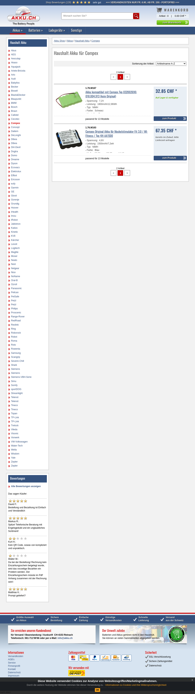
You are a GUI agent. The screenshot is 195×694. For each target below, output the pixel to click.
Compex (15, 123)
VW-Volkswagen (19, 441)
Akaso (14, 62)
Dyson (14, 163)
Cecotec (15, 119)
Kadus (14, 228)
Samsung (16, 353)
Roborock (16, 332)
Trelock (14, 425)
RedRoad (16, 320)
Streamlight (17, 393)
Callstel (14, 115)
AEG (13, 54)
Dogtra (14, 151)
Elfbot (14, 175)
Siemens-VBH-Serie (21, 377)
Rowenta (15, 348)
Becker (14, 86)
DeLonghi (16, 135)
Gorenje (15, 199)
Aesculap (15, 58)
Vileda (14, 429)
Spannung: (92, 101)
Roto (13, 344)
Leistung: (91, 104)
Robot (14, 336)
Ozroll (14, 284)
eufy (13, 183)
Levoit (14, 244)
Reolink (15, 324)
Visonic (14, 433)
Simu (13, 381)
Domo (14, 155)
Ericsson (15, 179)
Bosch (14, 107)
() (58, 2)
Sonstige (76, 30)
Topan (14, 413)
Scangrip (15, 357)
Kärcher (15, 240)
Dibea (14, 139)
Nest (13, 264)
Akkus (18, 30)
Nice (13, 272)
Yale (13, 457)
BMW (14, 103)
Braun (14, 111)
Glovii (14, 195)
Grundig (15, 203)
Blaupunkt (16, 99)
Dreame (15, 159)
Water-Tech (17, 445)
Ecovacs (15, 167)
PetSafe (15, 296)
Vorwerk (15, 437)
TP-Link (15, 417)
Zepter (14, 461)
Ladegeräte (57, 30)
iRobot (14, 220)
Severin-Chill (17, 361)
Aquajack (15, 66)
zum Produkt (169, 118)
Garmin (14, 187)
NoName (15, 276)
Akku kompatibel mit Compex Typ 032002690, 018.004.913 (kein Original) (111, 94)
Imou (13, 216)
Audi (13, 78)
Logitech (15, 248)
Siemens (15, 369)
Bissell (14, 90)
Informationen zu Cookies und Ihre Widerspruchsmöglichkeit (135, 685)
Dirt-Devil (15, 147)
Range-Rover (18, 316)
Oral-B (14, 280)
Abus (13, 50)
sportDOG (16, 389)
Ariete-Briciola (18, 70)
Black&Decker (18, 95)
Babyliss (15, 82)
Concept (15, 127)
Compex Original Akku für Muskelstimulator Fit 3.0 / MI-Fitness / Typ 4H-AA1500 (117, 133)
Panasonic (16, 288)
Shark (14, 365)
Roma (14, 340)
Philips (14, 308)
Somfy (14, 385)
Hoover (14, 207)
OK (97, 690)
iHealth (14, 212)
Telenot (14, 397)
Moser (14, 256)
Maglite (14, 252)
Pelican (14, 292)
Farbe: (90, 110)
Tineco (14, 405)
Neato (14, 260)
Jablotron (15, 224)
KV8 (13, 236)
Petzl (13, 300)
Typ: (89, 107)
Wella (14, 449)
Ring (13, 328)
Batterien (36, 30)
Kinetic (14, 232)
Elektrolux (16, 171)
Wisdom (15, 453)
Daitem (14, 131)
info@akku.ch (65, 638)
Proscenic (16, 312)
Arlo (13, 74)
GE (12, 191)
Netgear (15, 268)
